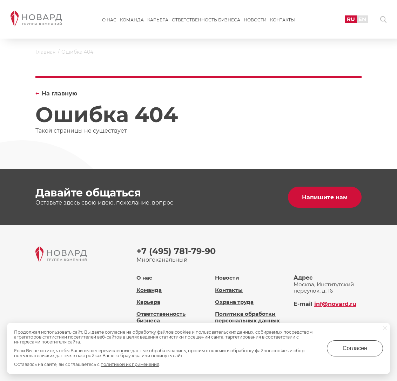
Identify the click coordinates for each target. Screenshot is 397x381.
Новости (255, 19)
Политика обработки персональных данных (247, 317)
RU (351, 19)
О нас (109, 19)
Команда (132, 19)
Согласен (355, 348)
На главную (59, 93)
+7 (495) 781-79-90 (176, 251)
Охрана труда (234, 302)
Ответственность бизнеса (206, 19)
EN (362, 19)
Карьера (157, 19)
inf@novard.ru (335, 304)
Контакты (282, 19)
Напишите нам (325, 197)
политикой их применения (130, 364)
